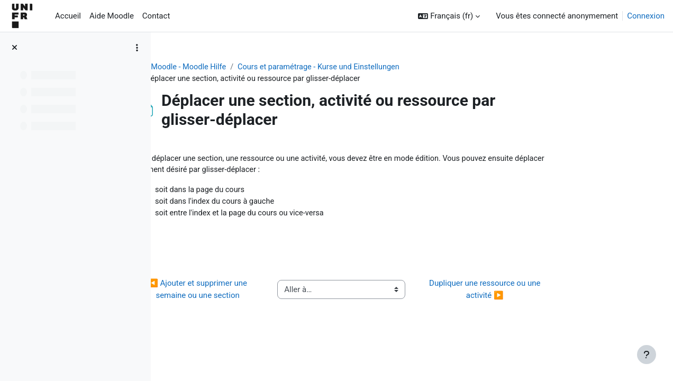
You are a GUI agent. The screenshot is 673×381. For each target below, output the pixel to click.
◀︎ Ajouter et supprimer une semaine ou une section (261, 292)
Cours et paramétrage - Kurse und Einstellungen (387, 67)
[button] (449, 16)
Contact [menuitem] (156, 16)
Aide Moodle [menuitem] (111, 16)
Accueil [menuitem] (68, 16)
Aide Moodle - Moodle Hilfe (244, 67)
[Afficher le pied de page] (646, 354)
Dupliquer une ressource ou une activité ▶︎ (548, 292)
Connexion (646, 16)
